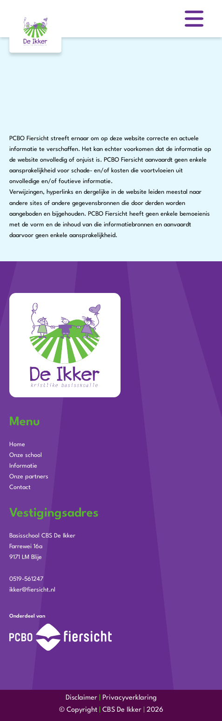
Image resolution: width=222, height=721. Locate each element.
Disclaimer (81, 697)
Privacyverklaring (129, 697)
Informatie (23, 466)
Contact (20, 487)
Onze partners (28, 477)
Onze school (25, 455)
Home (17, 445)
